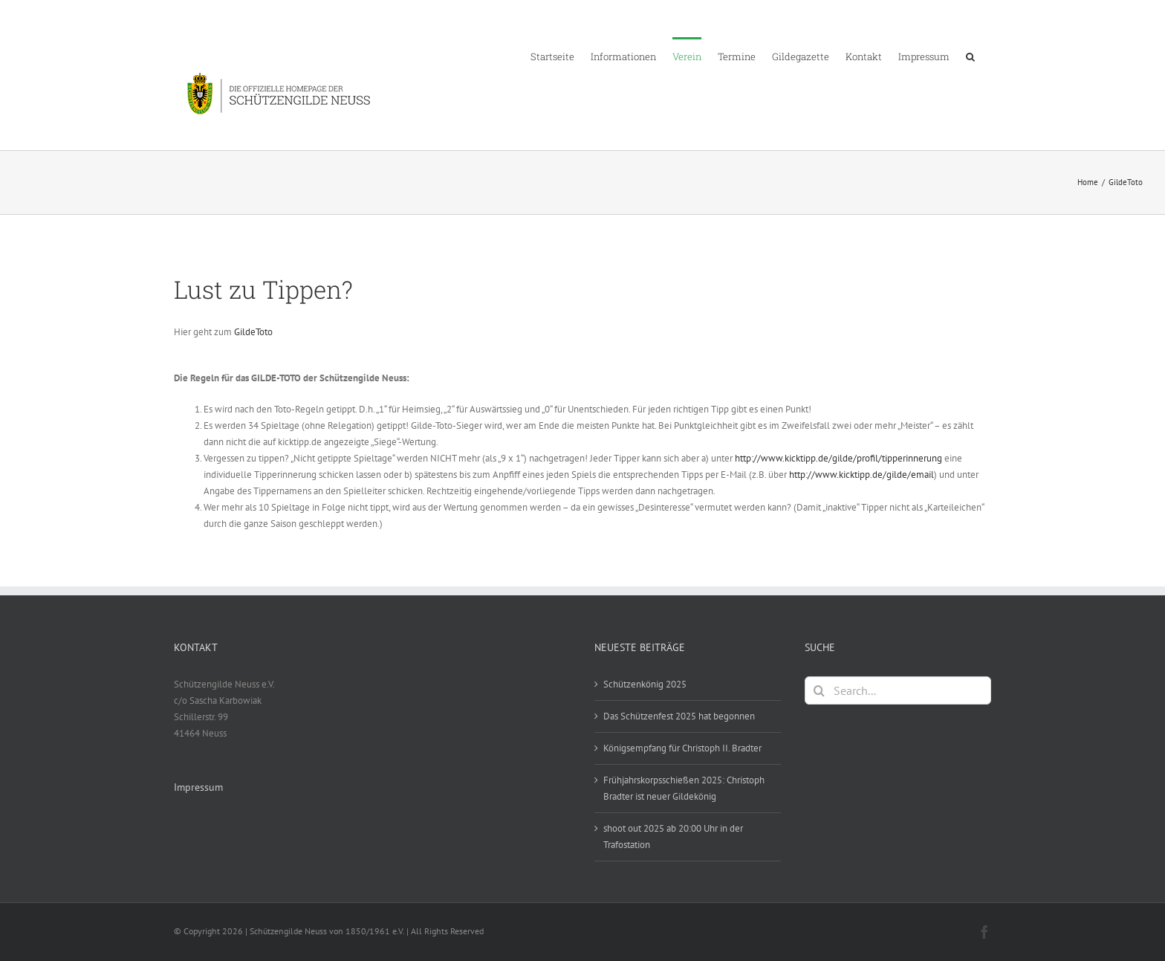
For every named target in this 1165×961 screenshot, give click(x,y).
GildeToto (253, 332)
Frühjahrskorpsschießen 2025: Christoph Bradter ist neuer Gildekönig (684, 788)
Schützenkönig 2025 (645, 684)
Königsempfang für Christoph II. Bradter (682, 748)
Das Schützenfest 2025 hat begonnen (679, 716)
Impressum (198, 787)
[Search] (819, 690)
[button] (970, 55)
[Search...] (898, 690)
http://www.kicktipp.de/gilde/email (861, 474)
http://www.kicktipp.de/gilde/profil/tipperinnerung (838, 458)
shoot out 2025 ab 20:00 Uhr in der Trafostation (673, 836)
